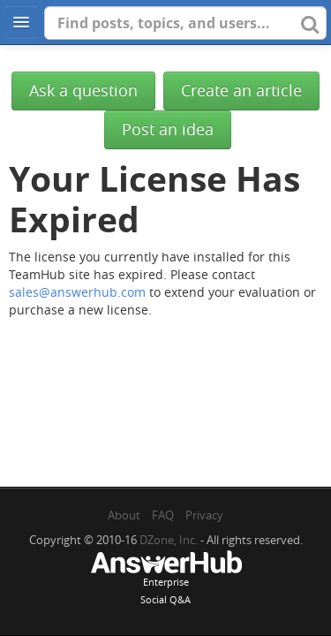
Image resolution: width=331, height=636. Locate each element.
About (124, 515)
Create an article (241, 90)
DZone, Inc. (168, 540)
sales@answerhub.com (77, 292)
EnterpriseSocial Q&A (166, 579)
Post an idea (168, 129)
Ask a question (83, 90)
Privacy (204, 515)
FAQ (163, 515)
